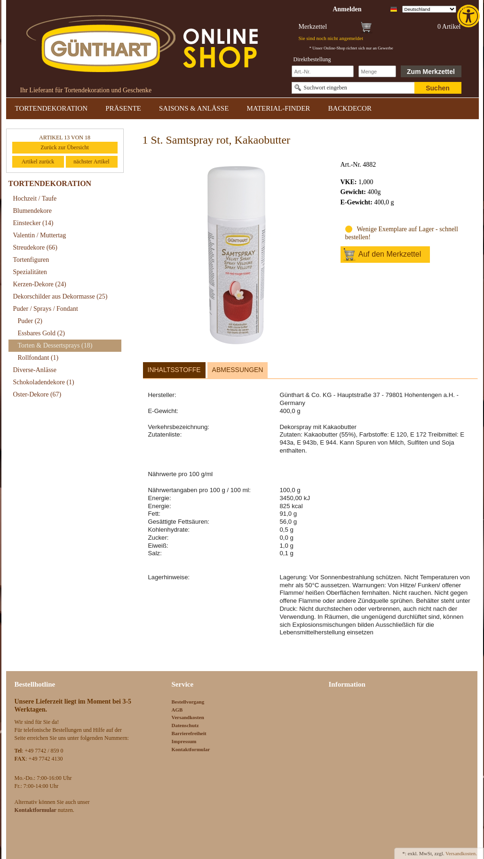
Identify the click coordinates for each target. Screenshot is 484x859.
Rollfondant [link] (38, 357)
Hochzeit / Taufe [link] (35, 198)
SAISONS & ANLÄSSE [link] (194, 108)
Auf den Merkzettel (389, 254)
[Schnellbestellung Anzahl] (377, 71)
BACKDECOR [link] (350, 108)
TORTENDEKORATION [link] (51, 108)
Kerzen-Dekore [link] (39, 284)
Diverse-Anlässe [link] (35, 369)
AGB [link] (177, 710)
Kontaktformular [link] (191, 749)
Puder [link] (30, 320)
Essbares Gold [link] (41, 333)
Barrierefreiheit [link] (189, 733)
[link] (469, 16)
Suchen (438, 88)
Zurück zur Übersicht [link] (64, 147)
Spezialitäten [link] (30, 272)
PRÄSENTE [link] (123, 108)
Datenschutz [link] (185, 725)
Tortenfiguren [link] (31, 259)
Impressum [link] (184, 741)
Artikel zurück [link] (38, 161)
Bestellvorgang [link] (188, 702)
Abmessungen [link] (237, 369)
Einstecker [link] (33, 223)
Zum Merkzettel (431, 71)
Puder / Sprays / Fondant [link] (45, 308)
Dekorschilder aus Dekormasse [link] (60, 296)
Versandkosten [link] (188, 717)
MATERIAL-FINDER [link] (278, 108)
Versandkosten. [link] (461, 853)
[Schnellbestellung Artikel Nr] (323, 71)
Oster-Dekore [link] (37, 394)
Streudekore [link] (35, 247)
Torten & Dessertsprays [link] (55, 345)
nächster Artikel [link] (91, 161)
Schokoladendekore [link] (43, 382)
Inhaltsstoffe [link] (174, 369)
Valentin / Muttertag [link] (39, 235)
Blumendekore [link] (32, 210)
